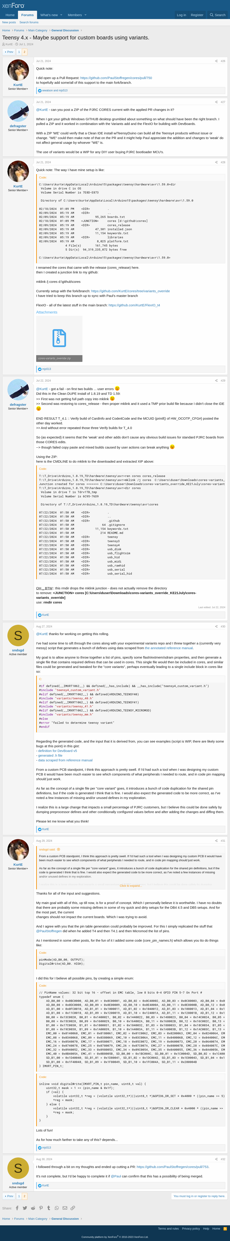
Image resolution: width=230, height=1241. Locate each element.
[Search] (217, 15)
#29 (223, 380)
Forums (27, 15)
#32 (223, 1159)
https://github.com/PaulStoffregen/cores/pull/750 (116, 78)
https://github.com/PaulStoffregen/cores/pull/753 (172, 1167)
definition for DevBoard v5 (57, 751)
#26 (223, 61)
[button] (61, 15)
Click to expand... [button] (131, 885)
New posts (9, 22)
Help (206, 1228)
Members (75, 15)
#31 (223, 840)
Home (10, 15)
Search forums (29, 22)
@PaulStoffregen (49, 931)
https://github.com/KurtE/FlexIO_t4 (134, 305)
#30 (223, 626)
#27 (223, 102)
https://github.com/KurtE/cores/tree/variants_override (130, 291)
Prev (10, 52)
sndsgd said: (47, 849)
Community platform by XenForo (115, 1237)
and (54, 90)
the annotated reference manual (169, 648)
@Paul (116, 1176)
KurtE (9, 44)
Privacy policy (191, 1228)
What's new (49, 15)
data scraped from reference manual (65, 760)
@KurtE (42, 110)
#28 (223, 162)
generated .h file (50, 755)
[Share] (216, 61)
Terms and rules (168, 1228)
